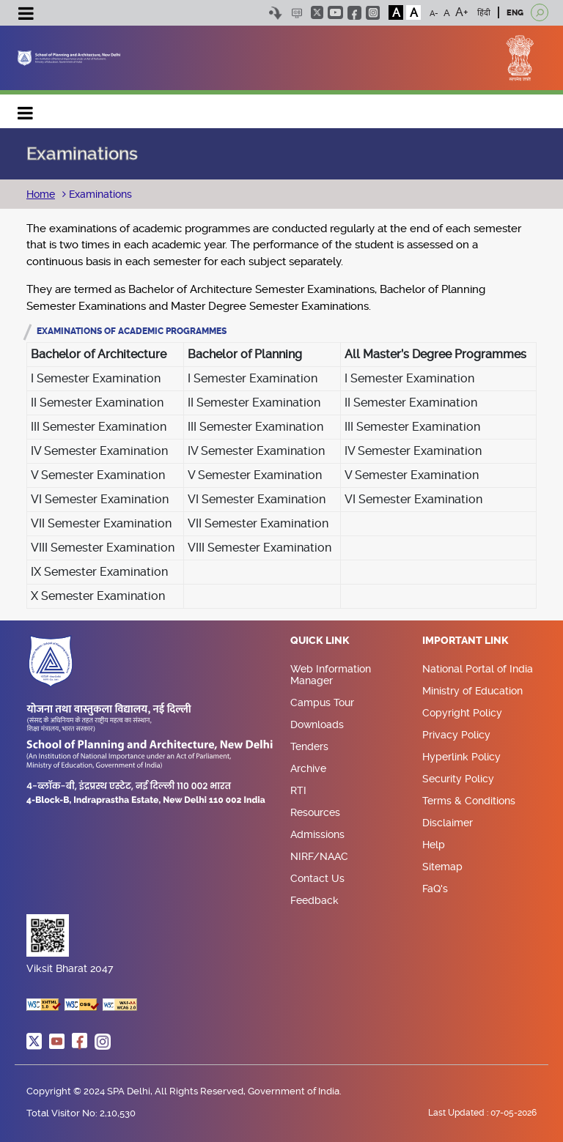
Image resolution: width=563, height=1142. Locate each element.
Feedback (314, 900)
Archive (308, 768)
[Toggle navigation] (26, 15)
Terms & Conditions (468, 801)
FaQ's (435, 888)
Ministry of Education (472, 691)
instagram (373, 13)
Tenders (309, 746)
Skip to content (275, 13)
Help (433, 844)
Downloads (317, 724)
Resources (315, 812)
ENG (515, 13)
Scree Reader (296, 13)
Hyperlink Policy (461, 757)
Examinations (99, 194)
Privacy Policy (456, 735)
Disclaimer (447, 822)
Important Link (465, 641)
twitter (317, 12)
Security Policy (458, 779)
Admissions (317, 834)
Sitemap (442, 866)
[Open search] (539, 12)
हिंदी (483, 13)
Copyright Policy (462, 713)
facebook (354, 13)
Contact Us (317, 878)
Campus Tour (322, 702)
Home (40, 194)
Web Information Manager (330, 674)
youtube (335, 12)
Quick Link (320, 641)
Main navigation (26, 109)
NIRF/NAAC (319, 856)
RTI (298, 790)
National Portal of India (477, 669)
